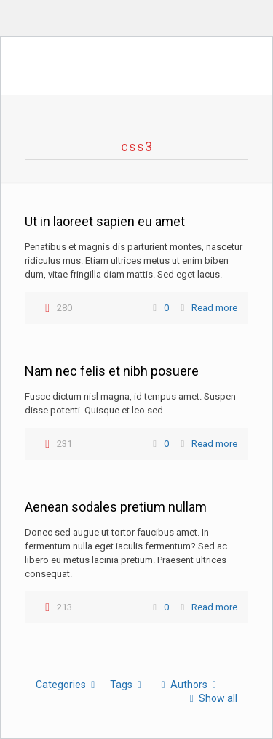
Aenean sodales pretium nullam (116, 506)
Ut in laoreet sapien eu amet (105, 221)
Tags (128, 684)
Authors (188, 684)
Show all (210, 698)
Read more (214, 307)
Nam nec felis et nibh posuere (112, 371)
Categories (68, 684)
